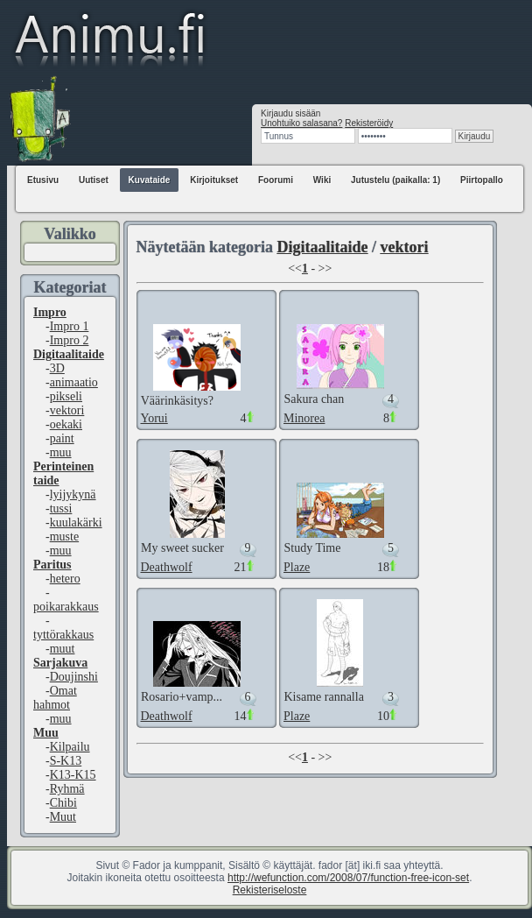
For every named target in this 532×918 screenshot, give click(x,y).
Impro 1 (69, 326)
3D (57, 368)
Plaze (297, 567)
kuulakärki (76, 522)
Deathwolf (166, 567)
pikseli (66, 396)
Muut (63, 816)
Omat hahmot (55, 697)
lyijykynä (73, 494)
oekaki (66, 424)
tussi (61, 508)
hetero (65, 578)
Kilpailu (70, 746)
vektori (67, 410)
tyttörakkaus (63, 634)
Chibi (63, 802)
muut (62, 648)
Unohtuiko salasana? (301, 123)
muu (61, 452)
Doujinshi (74, 676)
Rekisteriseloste (270, 890)
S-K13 (66, 760)
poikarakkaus (66, 606)
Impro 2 (69, 340)
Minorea (304, 418)
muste (64, 536)
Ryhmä (67, 788)
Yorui (154, 418)
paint (62, 438)
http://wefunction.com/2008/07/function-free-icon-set (348, 878)
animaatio (74, 382)
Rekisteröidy (369, 123)
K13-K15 (73, 774)
